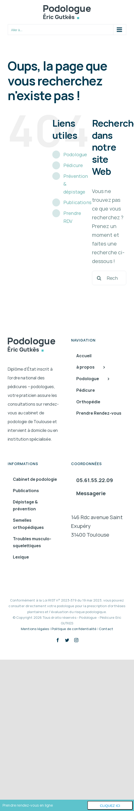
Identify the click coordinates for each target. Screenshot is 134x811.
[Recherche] (99, 278)
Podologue (75, 154)
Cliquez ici (110, 806)
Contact (106, 628)
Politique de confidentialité (74, 628)
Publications (77, 202)
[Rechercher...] (109, 278)
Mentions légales (35, 628)
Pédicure (73, 165)
